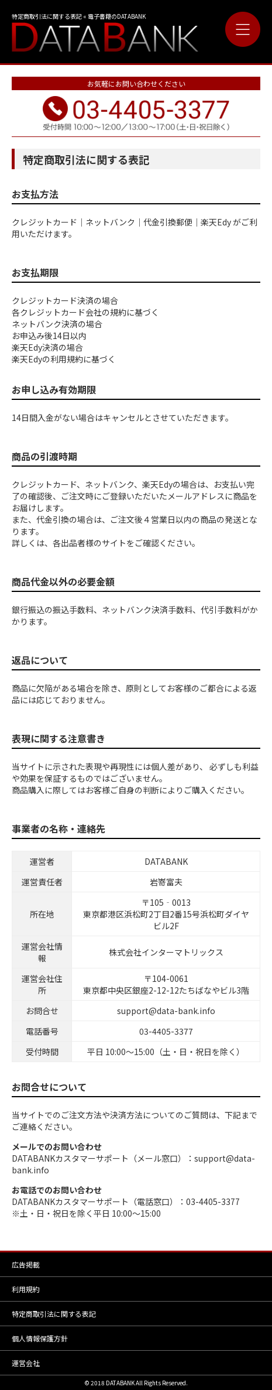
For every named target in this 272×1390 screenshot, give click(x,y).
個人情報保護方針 (40, 1338)
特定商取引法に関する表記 (54, 1314)
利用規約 (26, 1289)
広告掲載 (26, 1264)
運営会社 (26, 1363)
